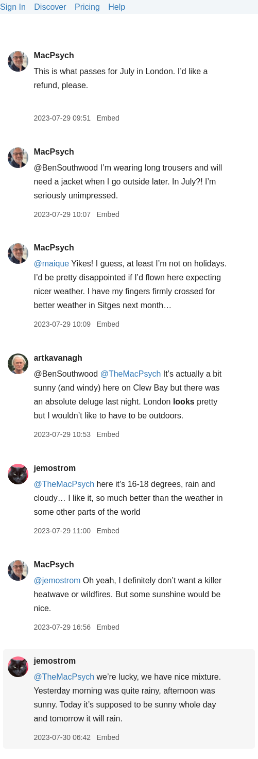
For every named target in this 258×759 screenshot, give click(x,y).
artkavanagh (57, 357)
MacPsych (53, 55)
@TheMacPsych (130, 373)
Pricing (87, 7)
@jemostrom (56, 580)
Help (116, 7)
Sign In (13, 7)
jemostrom (54, 468)
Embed (107, 118)
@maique (51, 263)
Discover (50, 7)
